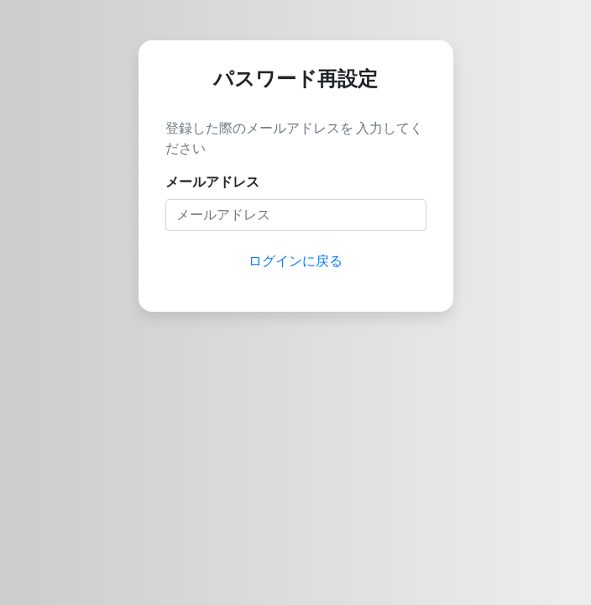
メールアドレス (212, 182)
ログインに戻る (295, 261)
